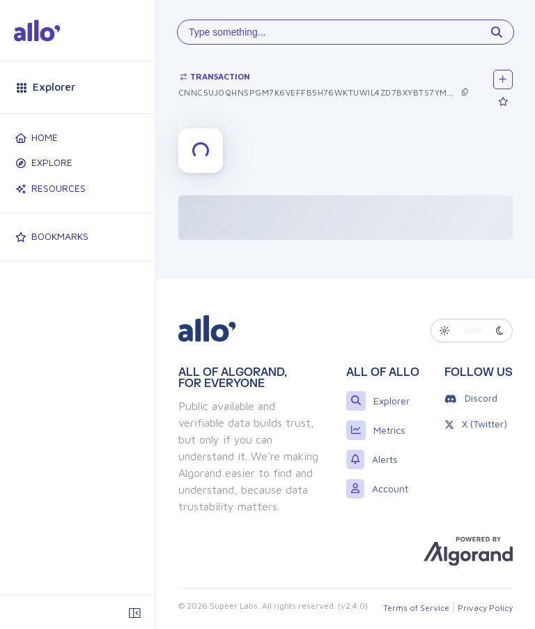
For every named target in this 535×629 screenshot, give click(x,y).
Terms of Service (416, 608)
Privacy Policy (485, 608)
